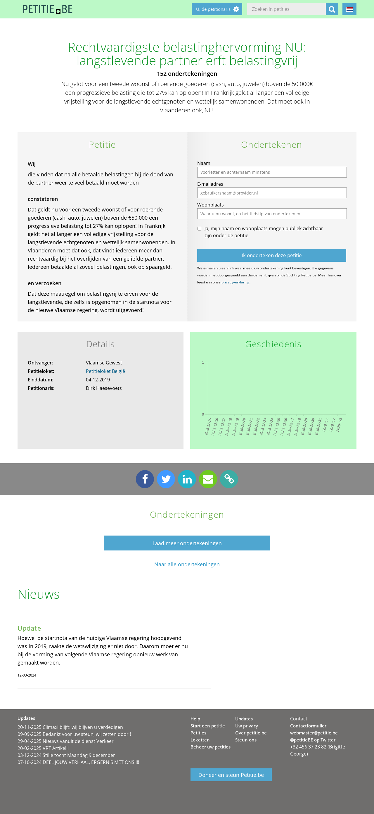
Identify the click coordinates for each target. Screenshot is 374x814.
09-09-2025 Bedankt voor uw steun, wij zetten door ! (74, 734)
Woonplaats (210, 205)
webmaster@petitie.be (314, 733)
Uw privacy (246, 726)
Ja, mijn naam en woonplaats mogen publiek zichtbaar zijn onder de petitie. (264, 232)
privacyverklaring (235, 282)
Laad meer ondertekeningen (187, 543)
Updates (244, 719)
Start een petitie (208, 726)
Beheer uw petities (211, 747)
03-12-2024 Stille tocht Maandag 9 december (66, 755)
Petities (198, 733)
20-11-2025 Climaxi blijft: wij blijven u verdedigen (70, 727)
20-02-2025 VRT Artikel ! (43, 748)
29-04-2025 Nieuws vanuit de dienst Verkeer (66, 741)
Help (195, 719)
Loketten (200, 740)
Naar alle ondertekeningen (187, 564)
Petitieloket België (105, 371)
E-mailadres (210, 184)
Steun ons (246, 740)
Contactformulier (308, 726)
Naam (203, 163)
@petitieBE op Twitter (312, 740)
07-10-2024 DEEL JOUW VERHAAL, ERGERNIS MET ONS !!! (78, 762)
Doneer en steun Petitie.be (231, 774)
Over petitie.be (251, 733)
